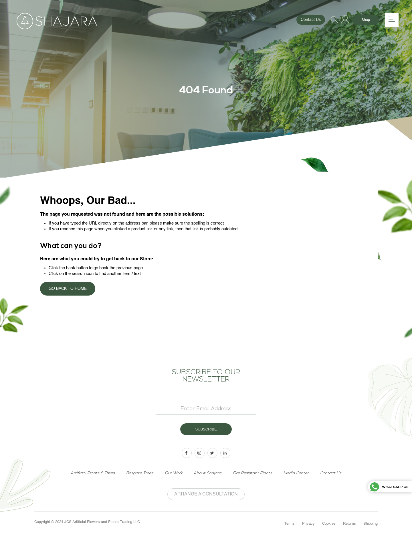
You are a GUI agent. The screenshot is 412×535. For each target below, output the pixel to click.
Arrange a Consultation (206, 494)
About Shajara (207, 473)
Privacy (308, 524)
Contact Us (311, 20)
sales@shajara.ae (226, 19)
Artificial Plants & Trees (93, 473)
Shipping (370, 524)
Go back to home (68, 289)
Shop (365, 20)
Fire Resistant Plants (252, 473)
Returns (349, 524)
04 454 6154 (270, 19)
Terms (289, 524)
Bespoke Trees (139, 473)
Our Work (173, 473)
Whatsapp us (389, 487)
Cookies (329, 524)
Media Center (296, 473)
